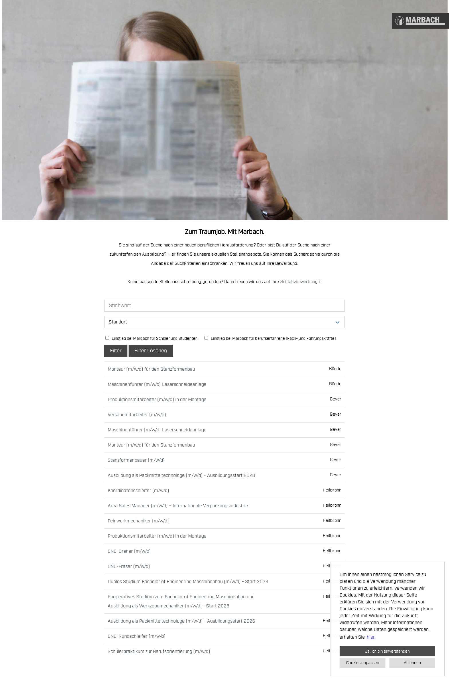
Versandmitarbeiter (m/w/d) (137, 415)
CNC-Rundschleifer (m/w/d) (137, 636)
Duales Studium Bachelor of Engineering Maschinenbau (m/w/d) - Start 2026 (188, 582)
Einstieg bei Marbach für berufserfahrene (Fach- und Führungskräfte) (270, 338)
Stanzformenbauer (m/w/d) (136, 460)
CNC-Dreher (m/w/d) (129, 551)
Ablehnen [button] (412, 662)
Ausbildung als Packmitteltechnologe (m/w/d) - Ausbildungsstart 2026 (181, 475)
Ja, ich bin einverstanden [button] (387, 651)
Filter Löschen (150, 351)
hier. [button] (371, 637)
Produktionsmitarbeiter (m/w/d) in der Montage (157, 399)
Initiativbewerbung (300, 282)
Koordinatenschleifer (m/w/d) (138, 490)
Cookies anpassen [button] (362, 662)
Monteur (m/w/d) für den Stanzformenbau (151, 369)
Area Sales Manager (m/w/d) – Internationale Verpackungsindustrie (178, 506)
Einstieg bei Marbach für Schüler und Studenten (151, 338)
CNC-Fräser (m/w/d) (129, 566)
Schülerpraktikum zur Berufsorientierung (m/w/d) (159, 651)
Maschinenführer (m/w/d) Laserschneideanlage (157, 384)
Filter (116, 351)
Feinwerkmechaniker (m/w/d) (138, 521)
